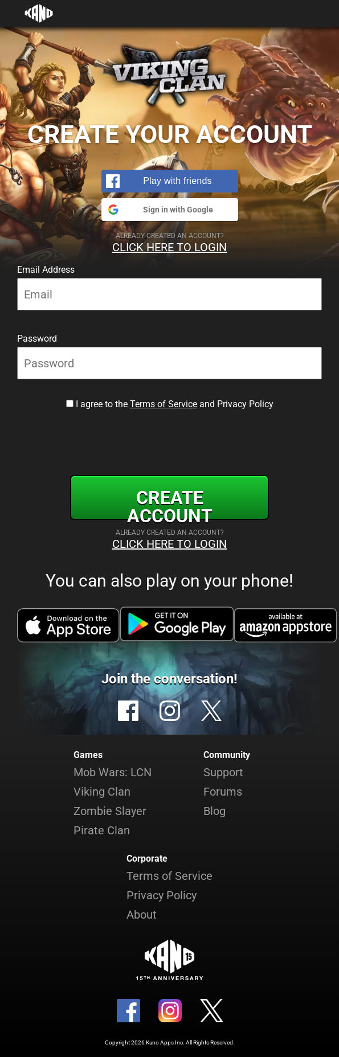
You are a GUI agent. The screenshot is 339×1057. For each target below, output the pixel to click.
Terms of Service (163, 404)
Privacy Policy (161, 895)
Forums (222, 791)
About (141, 914)
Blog (214, 811)
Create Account (170, 503)
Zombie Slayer (109, 811)
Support (223, 772)
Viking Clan (101, 791)
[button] (169, 181)
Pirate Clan (101, 830)
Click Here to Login (169, 247)
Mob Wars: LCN (112, 772)
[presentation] (169, 440)
